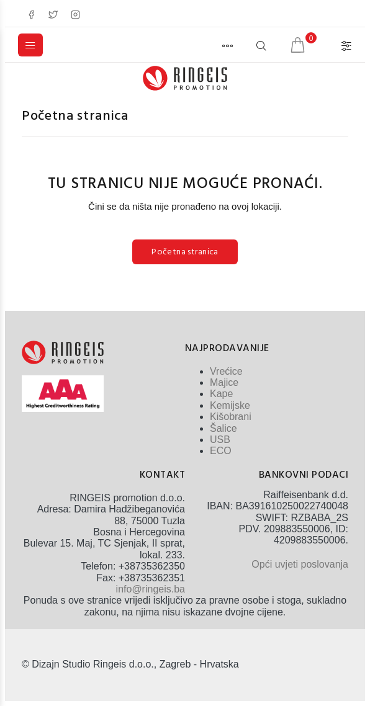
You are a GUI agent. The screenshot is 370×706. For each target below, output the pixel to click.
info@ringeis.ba (150, 589)
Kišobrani (230, 416)
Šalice (223, 428)
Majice (224, 382)
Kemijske (230, 405)
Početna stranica (75, 116)
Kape (221, 393)
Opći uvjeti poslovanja (299, 564)
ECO (221, 450)
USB (220, 439)
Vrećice (226, 371)
